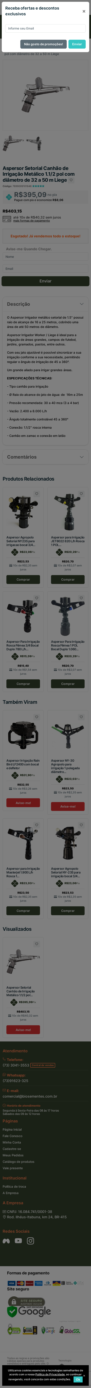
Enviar (77, 44)
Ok (78, 1379)
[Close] (84, 11)
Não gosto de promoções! (43, 44)
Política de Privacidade (50, 1374)
